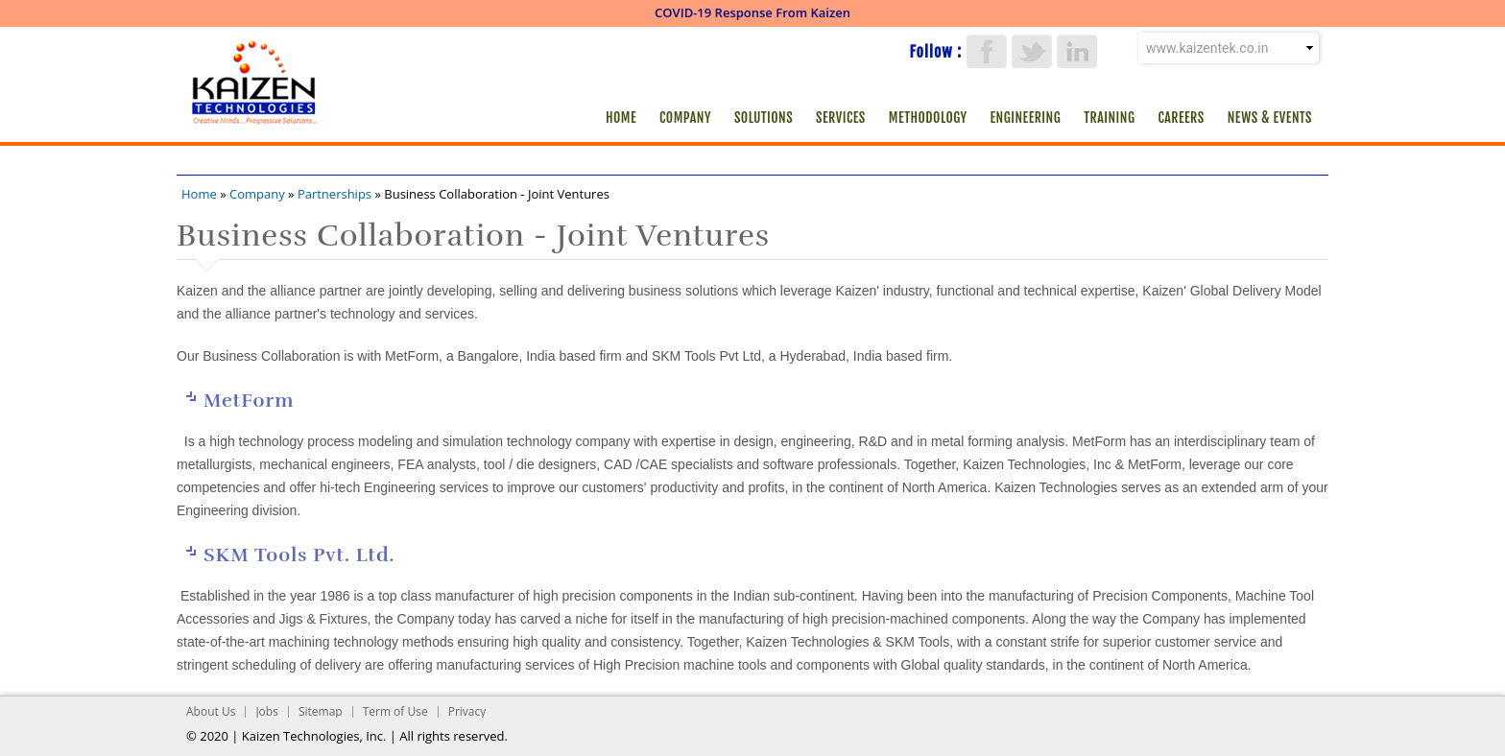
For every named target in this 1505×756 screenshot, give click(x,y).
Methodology (928, 117)
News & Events (1270, 117)
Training (1109, 117)
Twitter (1032, 51)
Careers (1181, 117)
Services (841, 117)
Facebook (987, 51)
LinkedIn (1077, 51)
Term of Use (395, 711)
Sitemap (321, 711)
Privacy (467, 711)
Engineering (1026, 117)
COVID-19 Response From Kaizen (752, 12)
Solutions (763, 117)
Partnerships (334, 193)
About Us (210, 711)
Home (621, 117)
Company (685, 117)
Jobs (266, 711)
